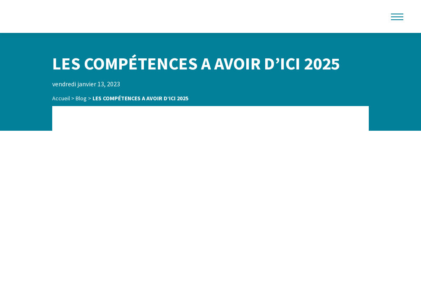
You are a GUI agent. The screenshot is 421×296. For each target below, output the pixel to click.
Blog (81, 98)
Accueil (61, 98)
